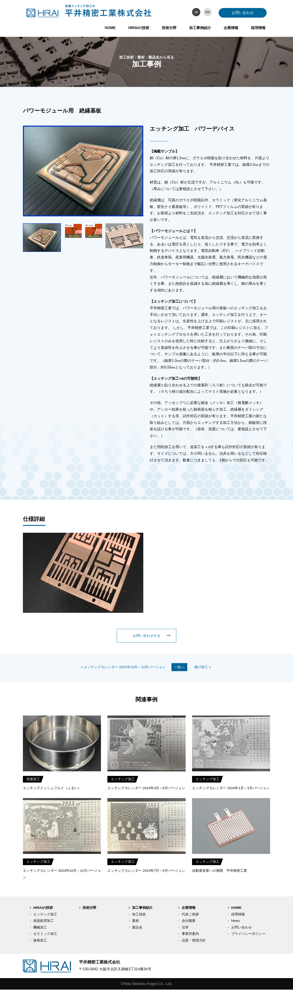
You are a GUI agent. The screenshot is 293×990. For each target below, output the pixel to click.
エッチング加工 (45, 915)
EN (207, 12)
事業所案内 (190, 934)
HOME (110, 28)
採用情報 (258, 28)
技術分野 (169, 28)
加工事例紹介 (200, 28)
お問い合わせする (151, 636)
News (235, 921)
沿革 (185, 928)
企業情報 (231, 28)
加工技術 (139, 915)
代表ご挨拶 (190, 915)
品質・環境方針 (194, 941)
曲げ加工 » (205, 667)
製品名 (137, 928)
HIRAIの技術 (138, 28)
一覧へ (181, 667)
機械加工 (40, 928)
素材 (135, 921)
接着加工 (40, 941)
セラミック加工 (45, 934)
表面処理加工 (43, 921)
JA (196, 12)
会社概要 (188, 921)
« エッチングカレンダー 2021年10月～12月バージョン (122, 667)
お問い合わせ (243, 13)
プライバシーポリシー (248, 934)
